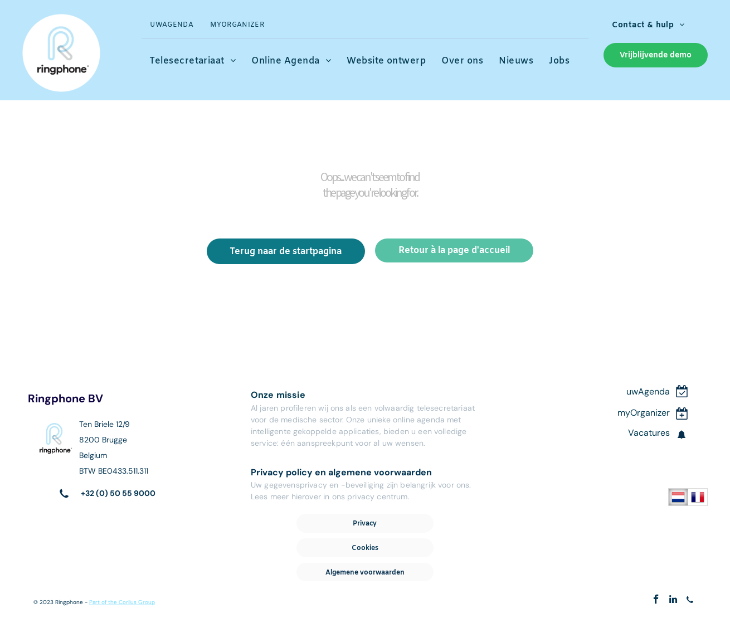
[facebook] (656, 600)
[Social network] (690, 600)
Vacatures (649, 433)
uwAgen (642, 391)
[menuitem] (172, 25)
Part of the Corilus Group (122, 602)
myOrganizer (643, 412)
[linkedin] (673, 600)
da (664, 391)
